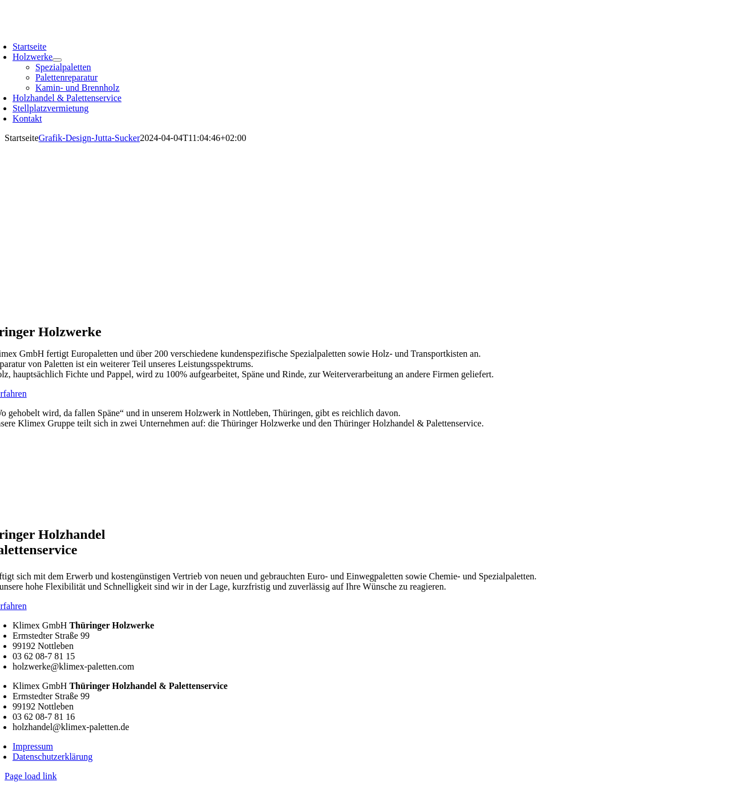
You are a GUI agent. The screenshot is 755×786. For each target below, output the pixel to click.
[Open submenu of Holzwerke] (57, 60)
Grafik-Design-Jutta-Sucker (89, 138)
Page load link (31, 776)
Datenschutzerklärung (52, 756)
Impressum (33, 746)
